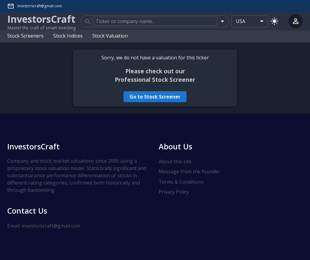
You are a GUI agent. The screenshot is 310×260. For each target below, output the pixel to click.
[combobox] (155, 21)
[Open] (222, 21)
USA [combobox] (240, 21)
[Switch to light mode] (274, 21)
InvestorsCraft (33, 146)
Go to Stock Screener (155, 96)
